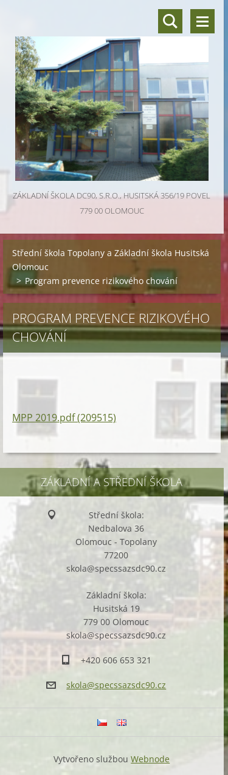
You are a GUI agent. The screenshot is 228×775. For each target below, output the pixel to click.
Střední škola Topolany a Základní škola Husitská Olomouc (110, 259)
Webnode (150, 759)
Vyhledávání (170, 21)
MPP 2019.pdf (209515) (64, 417)
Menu (202, 21)
